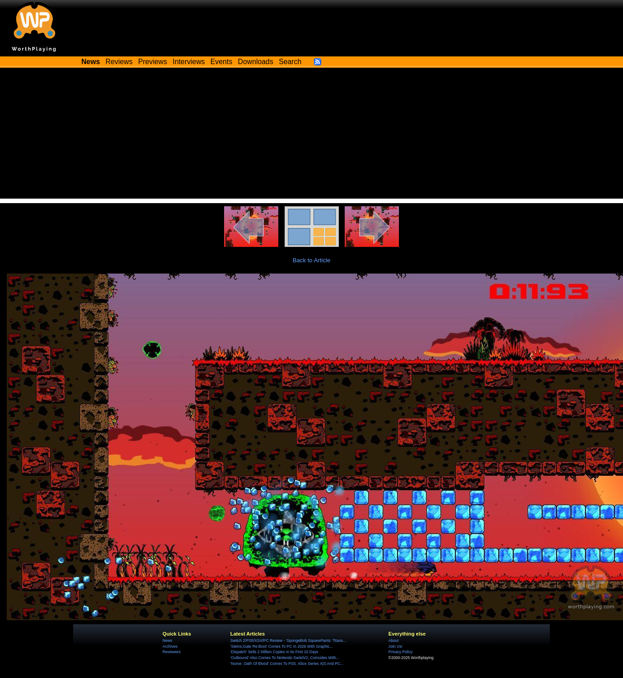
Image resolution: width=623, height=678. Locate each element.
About (393, 640)
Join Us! (396, 646)
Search (290, 61)
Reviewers (172, 652)
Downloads (255, 61)
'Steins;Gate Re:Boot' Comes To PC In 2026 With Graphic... (281, 646)
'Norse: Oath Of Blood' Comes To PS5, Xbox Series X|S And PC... (286, 663)
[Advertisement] (311, 135)
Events (221, 61)
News (167, 640)
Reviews (119, 61)
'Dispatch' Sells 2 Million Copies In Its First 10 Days (274, 652)
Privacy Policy (400, 652)
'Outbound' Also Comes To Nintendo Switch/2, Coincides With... (284, 657)
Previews (152, 61)
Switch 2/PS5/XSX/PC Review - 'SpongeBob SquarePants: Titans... (288, 640)
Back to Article (312, 260)
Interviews (189, 61)
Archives (170, 646)
